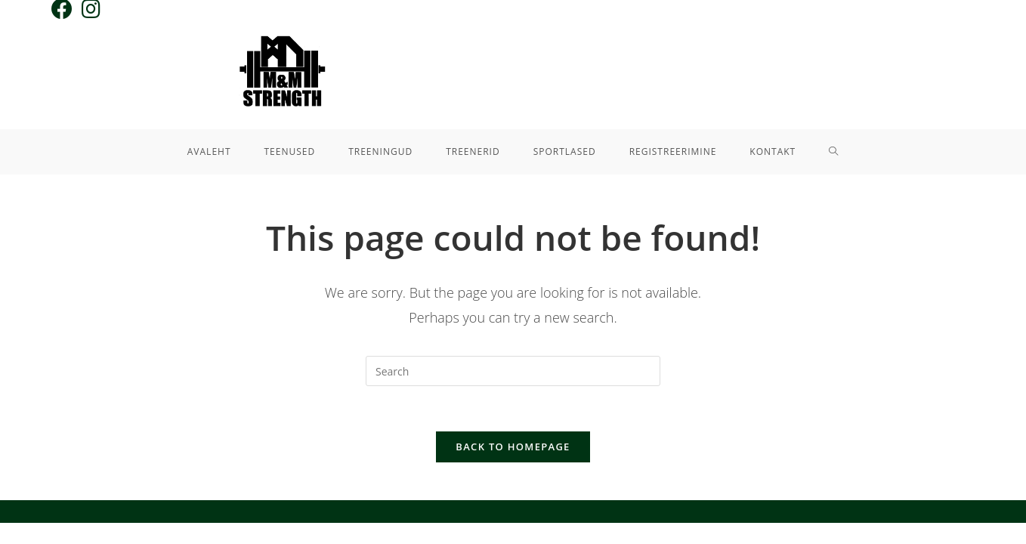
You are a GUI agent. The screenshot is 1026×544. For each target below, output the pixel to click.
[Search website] (833, 152)
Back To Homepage (513, 446)
